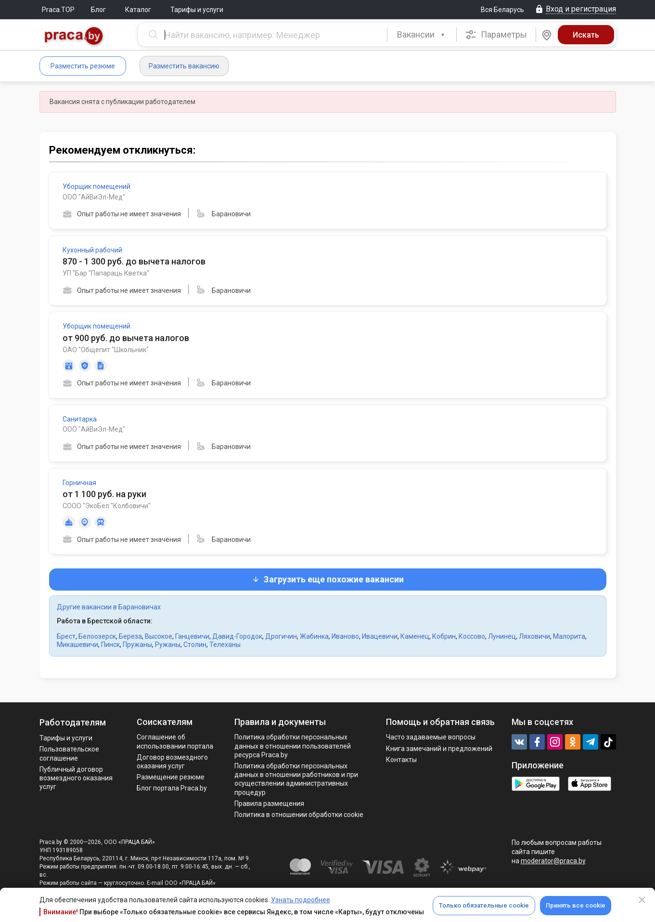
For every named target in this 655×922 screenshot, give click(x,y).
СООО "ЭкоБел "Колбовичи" (107, 506)
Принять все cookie (575, 905)
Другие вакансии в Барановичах (109, 607)
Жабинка (314, 636)
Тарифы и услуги (196, 9)
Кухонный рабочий (92, 250)
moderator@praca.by (553, 861)
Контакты (401, 760)
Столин (194, 644)
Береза (130, 636)
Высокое (158, 636)
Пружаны (137, 644)
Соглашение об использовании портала (175, 741)
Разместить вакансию (184, 66)
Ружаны (167, 644)
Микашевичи (77, 644)
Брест (66, 636)
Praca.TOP (58, 9)
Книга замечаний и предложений (439, 748)
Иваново (345, 636)
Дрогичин (281, 636)
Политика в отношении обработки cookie (298, 814)
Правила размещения (269, 803)
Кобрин (444, 636)
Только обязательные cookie (484, 905)
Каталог (138, 9)
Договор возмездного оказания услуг (172, 761)
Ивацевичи (380, 636)
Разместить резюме (83, 66)
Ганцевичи (192, 636)
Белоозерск (97, 636)
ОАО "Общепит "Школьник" (106, 350)
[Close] (642, 900)
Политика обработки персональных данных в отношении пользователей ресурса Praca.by (292, 745)
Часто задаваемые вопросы (430, 737)
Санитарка (80, 419)
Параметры (496, 34)
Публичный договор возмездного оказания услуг (76, 777)
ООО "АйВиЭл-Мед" (94, 197)
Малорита (569, 636)
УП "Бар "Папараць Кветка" (106, 273)
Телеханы (225, 644)
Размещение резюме (171, 777)
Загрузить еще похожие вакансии (328, 579)
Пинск (110, 644)
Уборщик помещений (96, 186)
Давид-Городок (237, 636)
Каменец (414, 636)
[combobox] (421, 34)
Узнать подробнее (300, 900)
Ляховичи (534, 636)
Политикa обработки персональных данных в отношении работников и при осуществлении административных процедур (296, 779)
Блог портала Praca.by (172, 788)
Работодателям (72, 722)
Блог (98, 9)
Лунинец (502, 636)
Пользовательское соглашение (69, 753)
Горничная (79, 483)
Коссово (472, 636)
